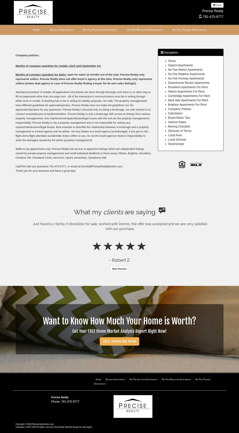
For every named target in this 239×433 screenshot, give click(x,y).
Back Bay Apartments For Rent (188, 100)
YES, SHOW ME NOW (119, 341)
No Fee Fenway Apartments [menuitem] (189, 29)
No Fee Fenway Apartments (186, 78)
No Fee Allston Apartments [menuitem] (100, 29)
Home (172, 60)
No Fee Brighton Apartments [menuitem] (145, 29)
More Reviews (119, 269)
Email (217, 5)
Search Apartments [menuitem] (61, 29)
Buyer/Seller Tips (179, 117)
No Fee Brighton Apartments (186, 74)
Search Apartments (180, 65)
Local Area (175, 135)
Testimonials (176, 143)
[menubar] (119, 30)
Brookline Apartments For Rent (188, 87)
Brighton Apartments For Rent (187, 104)
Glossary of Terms (180, 130)
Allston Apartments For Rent (186, 91)
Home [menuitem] (36, 29)
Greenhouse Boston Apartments (189, 82)
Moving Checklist (179, 126)
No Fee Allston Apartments (185, 69)
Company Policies (179, 109)
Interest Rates (177, 122)
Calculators (175, 113)
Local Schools (177, 139)
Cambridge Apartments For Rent (189, 95)
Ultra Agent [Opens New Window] (87, 427)
